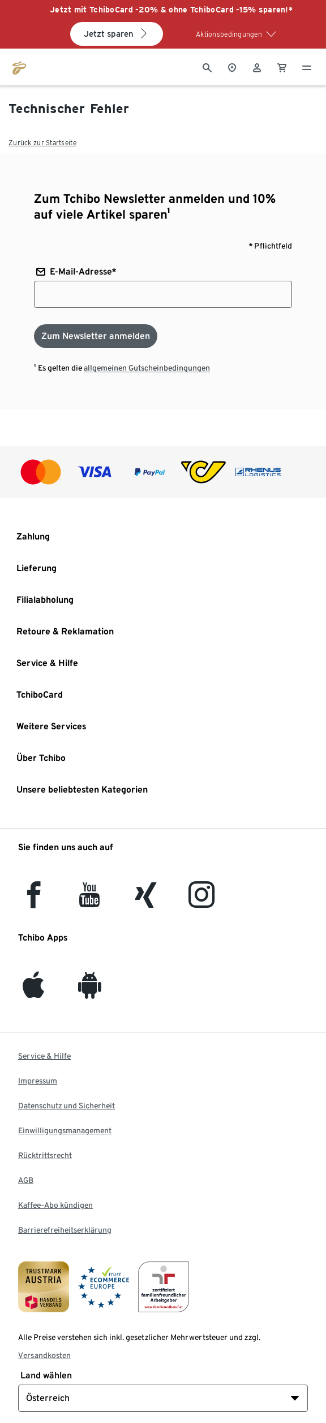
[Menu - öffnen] (306, 66)
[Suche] (207, 66)
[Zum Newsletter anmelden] (95, 336)
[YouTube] (90, 901)
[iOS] (33, 991)
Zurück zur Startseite (42, 142)
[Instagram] (201, 901)
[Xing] (146, 901)
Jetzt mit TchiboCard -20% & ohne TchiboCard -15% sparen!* (171, 9)
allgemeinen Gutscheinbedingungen (147, 367)
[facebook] (33, 901)
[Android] (89, 991)
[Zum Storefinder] (232, 66)
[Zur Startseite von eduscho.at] (19, 66)
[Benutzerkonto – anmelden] (256, 66)
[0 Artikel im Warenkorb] (281, 66)
